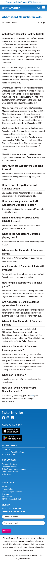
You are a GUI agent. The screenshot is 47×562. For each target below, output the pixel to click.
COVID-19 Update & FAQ (11, 499)
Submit (6, 531)
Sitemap (5, 494)
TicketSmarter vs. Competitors (14, 469)
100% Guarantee (8, 454)
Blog (4, 477)
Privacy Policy (7, 489)
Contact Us (6, 449)
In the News (6, 474)
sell (32, 395)
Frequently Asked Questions (13, 452)
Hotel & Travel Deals (10, 472)
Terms (4, 486)
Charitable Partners (9, 467)
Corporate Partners (9, 464)
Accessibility (7, 497)
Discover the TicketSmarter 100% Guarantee (23, 2)
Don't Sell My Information (12, 492)
